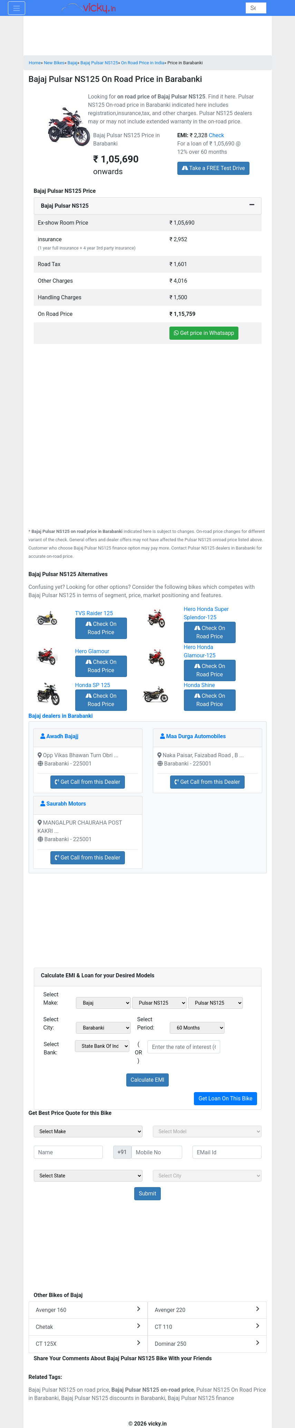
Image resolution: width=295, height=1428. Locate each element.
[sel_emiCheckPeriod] (197, 1028)
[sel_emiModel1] (159, 1003)
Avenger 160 (88, 1309)
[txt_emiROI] (183, 1046)
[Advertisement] (147, 392)
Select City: (51, 1023)
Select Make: (51, 998)
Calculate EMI (148, 1080)
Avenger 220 (207, 1309)
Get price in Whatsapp (204, 333)
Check (216, 135)
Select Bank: (51, 1048)
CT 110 (207, 1326)
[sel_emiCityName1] (103, 1028)
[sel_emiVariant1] (215, 1003)
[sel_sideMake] (88, 1131)
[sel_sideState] (88, 1176)
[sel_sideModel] (207, 1131)
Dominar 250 (207, 1343)
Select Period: (146, 1023)
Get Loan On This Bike (225, 1098)
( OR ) (138, 1052)
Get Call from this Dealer (87, 782)
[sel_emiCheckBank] (102, 1046)
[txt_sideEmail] (227, 1152)
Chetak (88, 1326)
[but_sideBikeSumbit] (147, 1193)
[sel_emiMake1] (103, 1003)
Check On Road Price (101, 628)
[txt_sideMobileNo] (156, 1152)
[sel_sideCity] (207, 1176)
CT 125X (88, 1343)
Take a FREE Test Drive (213, 168)
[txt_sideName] (68, 1152)
